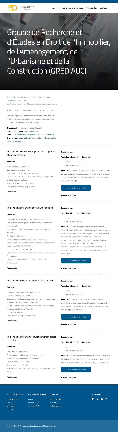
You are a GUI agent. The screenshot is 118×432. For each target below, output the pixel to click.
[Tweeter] (97, 399)
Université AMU (34, 402)
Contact (10, 409)
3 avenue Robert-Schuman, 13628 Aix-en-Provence (34, 134)
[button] (76, 188)
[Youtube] (102, 399)
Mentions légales (56, 399)
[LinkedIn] (106, 399)
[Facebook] (93, 399)
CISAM (30, 399)
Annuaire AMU (33, 405)
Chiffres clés (11, 405)
